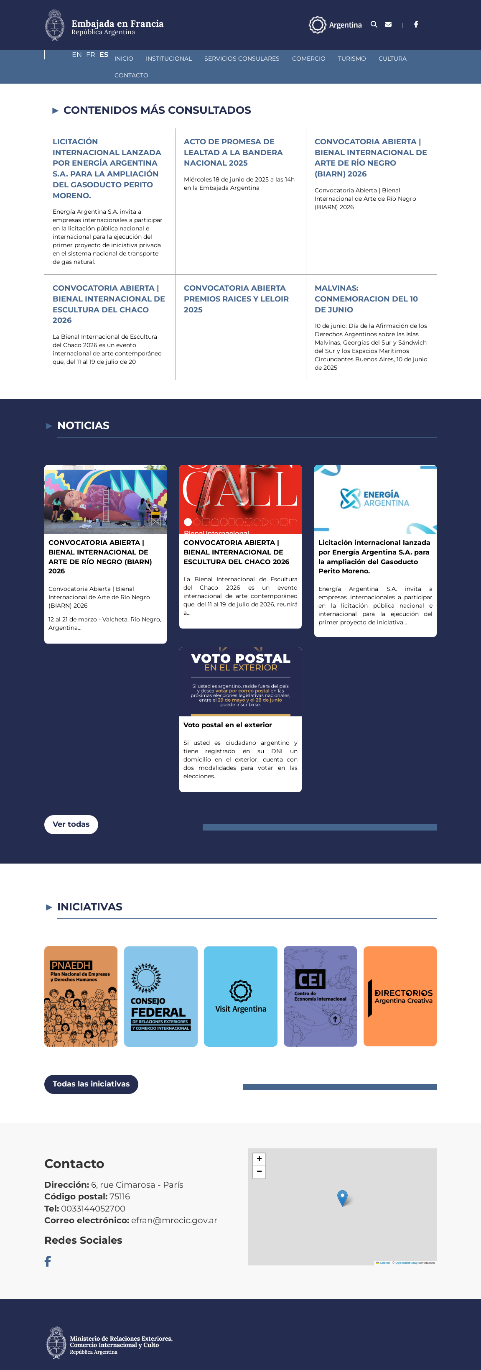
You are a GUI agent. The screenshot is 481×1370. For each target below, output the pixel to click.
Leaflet (382, 1246)
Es (432, 24)
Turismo (294, 58)
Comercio (251, 58)
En (399, 24)
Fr (416, 24)
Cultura (335, 58)
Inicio (66, 58)
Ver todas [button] (71, 807)
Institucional (111, 58)
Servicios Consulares (184, 58)
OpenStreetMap (406, 1246)
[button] (342, 1181)
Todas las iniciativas (91, 1067)
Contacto (378, 58)
